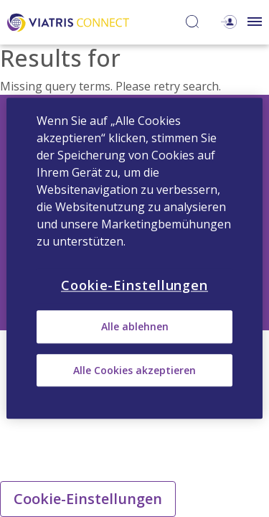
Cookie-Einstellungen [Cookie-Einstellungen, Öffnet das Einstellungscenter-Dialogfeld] (134, 285)
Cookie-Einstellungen (88, 498)
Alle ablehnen (135, 327)
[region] (134, 258)
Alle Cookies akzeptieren (134, 370)
